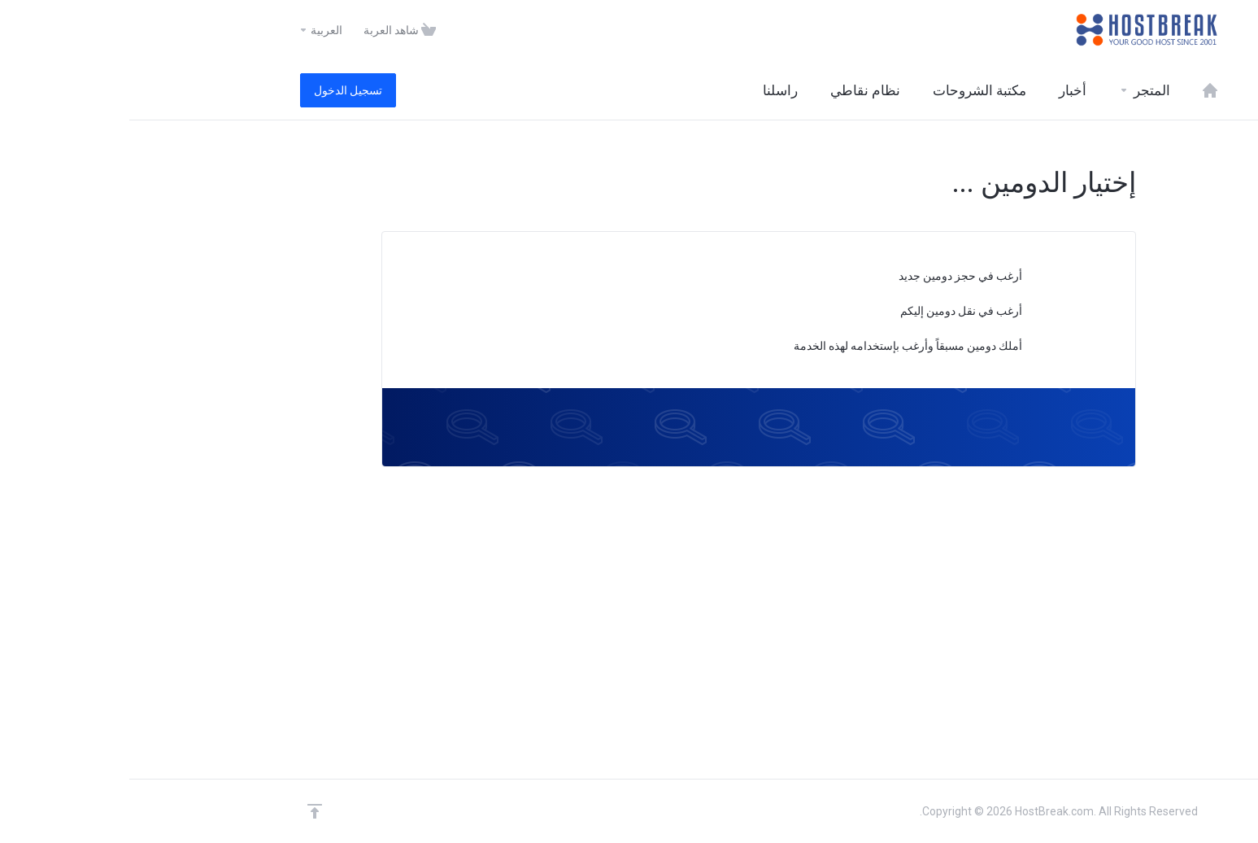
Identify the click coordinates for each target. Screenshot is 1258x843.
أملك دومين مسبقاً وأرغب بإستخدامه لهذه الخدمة (786, 347)
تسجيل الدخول (219, 90)
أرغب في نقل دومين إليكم (839, 312)
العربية (191, 30)
